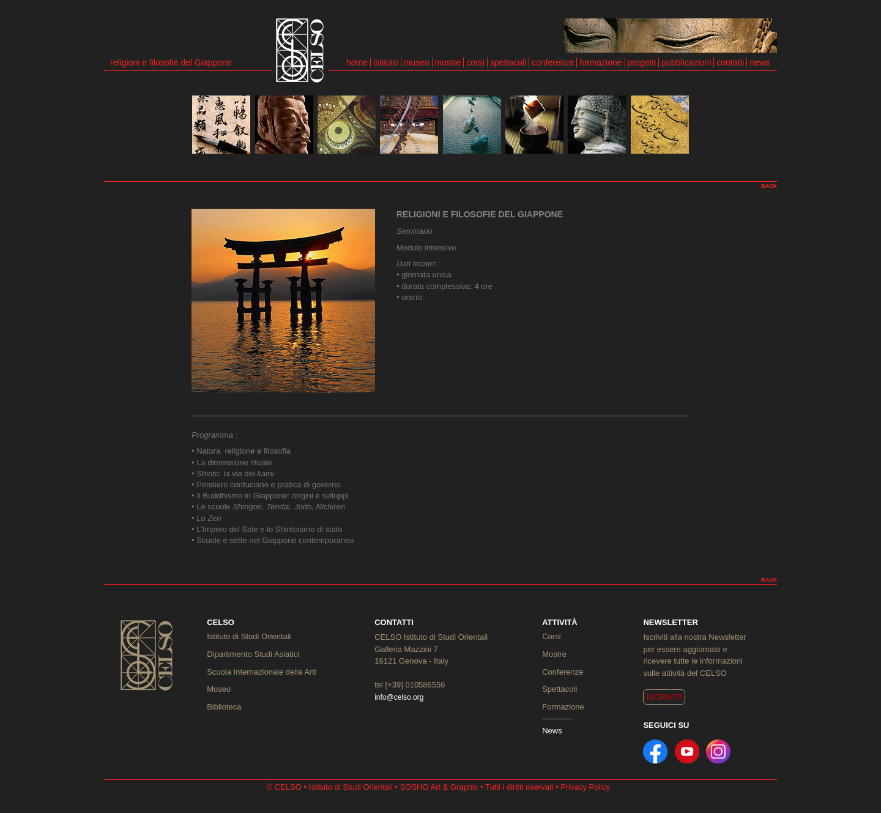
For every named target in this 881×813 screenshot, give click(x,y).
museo (416, 62)
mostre (448, 62)
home (357, 62)
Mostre (554, 654)
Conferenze (562, 671)
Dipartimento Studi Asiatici (253, 654)
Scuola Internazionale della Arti (261, 671)
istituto (385, 62)
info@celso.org (398, 697)
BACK (769, 186)
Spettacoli (559, 689)
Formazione (563, 706)
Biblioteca (224, 706)
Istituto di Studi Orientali (249, 636)
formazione (600, 62)
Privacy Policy (585, 787)
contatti (730, 62)
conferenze (553, 62)
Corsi (551, 636)
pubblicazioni (686, 62)
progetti (642, 62)
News (552, 730)
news (759, 62)
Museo (219, 689)
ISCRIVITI (664, 697)
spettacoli (508, 62)
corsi (475, 62)
